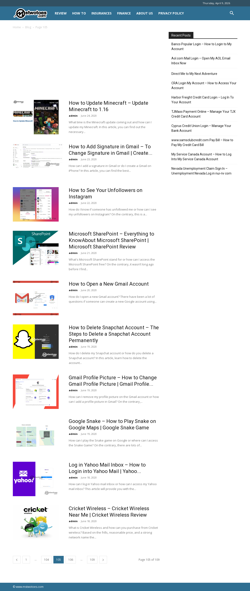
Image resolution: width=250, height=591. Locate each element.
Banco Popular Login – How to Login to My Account (201, 46)
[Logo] (32, 13)
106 (70, 560)
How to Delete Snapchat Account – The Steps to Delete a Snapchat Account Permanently (114, 334)
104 (46, 560)
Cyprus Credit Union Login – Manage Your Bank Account (201, 128)
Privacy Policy (171, 13)
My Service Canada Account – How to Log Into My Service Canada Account (201, 156)
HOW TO (79, 13)
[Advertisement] (86, 66)
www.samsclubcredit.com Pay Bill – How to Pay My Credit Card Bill (202, 142)
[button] (231, 13)
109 (92, 560)
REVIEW (61, 13)
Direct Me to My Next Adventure (194, 74)
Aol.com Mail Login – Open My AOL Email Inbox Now (200, 60)
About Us (144, 13)
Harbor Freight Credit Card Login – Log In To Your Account (202, 100)
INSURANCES (101, 13)
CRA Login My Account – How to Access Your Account (203, 85)
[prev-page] (17, 559)
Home (17, 27)
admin (73, 115)
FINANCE (124, 13)
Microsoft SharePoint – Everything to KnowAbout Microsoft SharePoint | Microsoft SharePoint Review (111, 240)
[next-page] (103, 559)
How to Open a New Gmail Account (109, 284)
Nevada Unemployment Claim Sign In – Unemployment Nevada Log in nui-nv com (201, 171)
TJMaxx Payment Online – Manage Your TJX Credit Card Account (203, 114)
